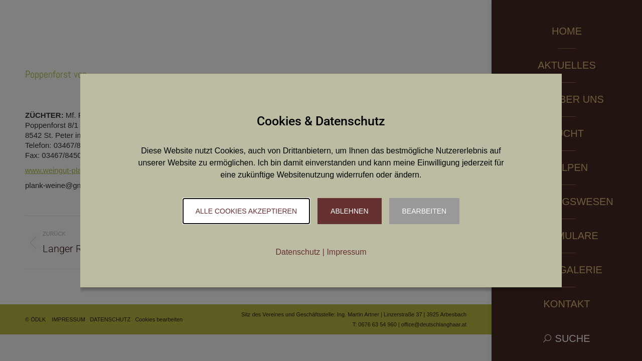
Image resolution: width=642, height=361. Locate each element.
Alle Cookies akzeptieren (246, 211)
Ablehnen (349, 211)
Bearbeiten (424, 211)
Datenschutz (297, 252)
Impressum (346, 252)
